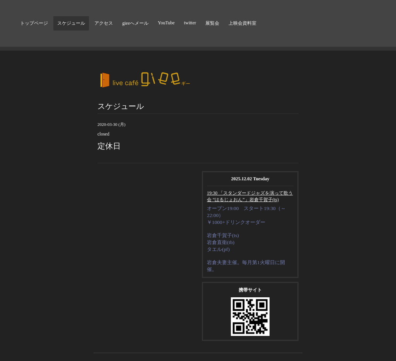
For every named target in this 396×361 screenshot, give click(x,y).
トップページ (34, 23)
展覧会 (212, 23)
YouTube (166, 22)
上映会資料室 (242, 23)
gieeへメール (135, 23)
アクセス (103, 23)
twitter (190, 22)
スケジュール (71, 23)
